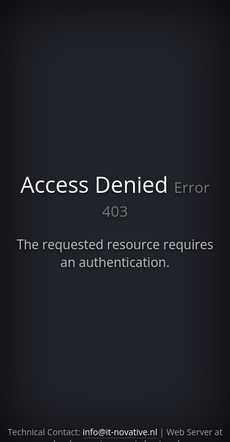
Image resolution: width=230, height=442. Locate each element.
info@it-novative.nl (120, 432)
